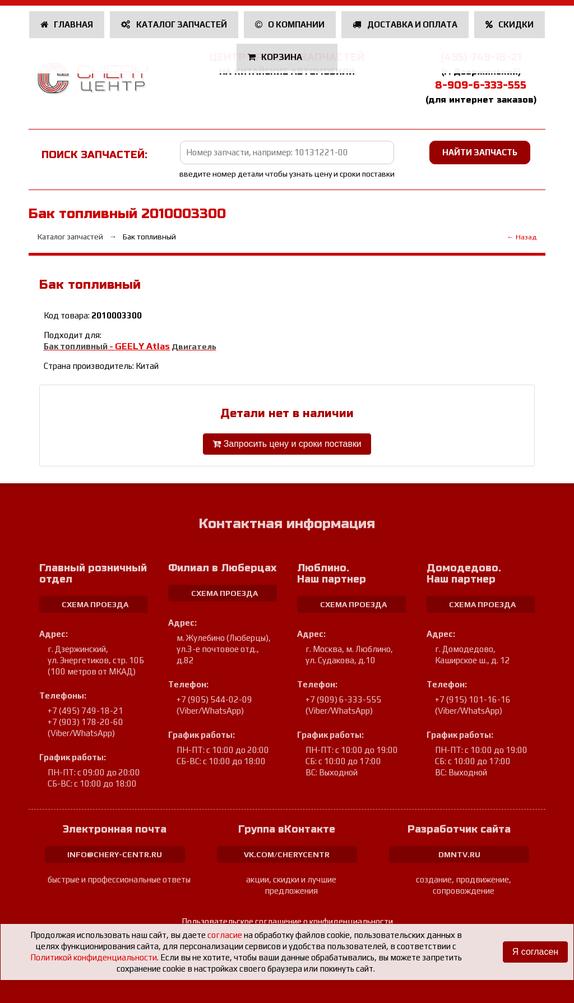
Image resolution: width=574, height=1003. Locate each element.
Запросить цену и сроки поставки (287, 444)
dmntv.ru (459, 854)
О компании (290, 24)
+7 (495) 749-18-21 (85, 710)
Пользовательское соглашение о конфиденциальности (287, 921)
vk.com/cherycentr (287, 854)
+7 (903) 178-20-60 (85, 722)
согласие (224, 935)
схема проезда (95, 604)
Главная (67, 24)
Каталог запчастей (174, 24)
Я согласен (535, 951)
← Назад (521, 237)
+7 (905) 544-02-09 (214, 699)
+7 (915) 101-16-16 (473, 699)
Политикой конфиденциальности (93, 957)
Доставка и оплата (405, 24)
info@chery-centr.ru (114, 854)
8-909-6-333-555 (480, 85)
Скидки (509, 24)
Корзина (276, 57)
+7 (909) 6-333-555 (343, 699)
